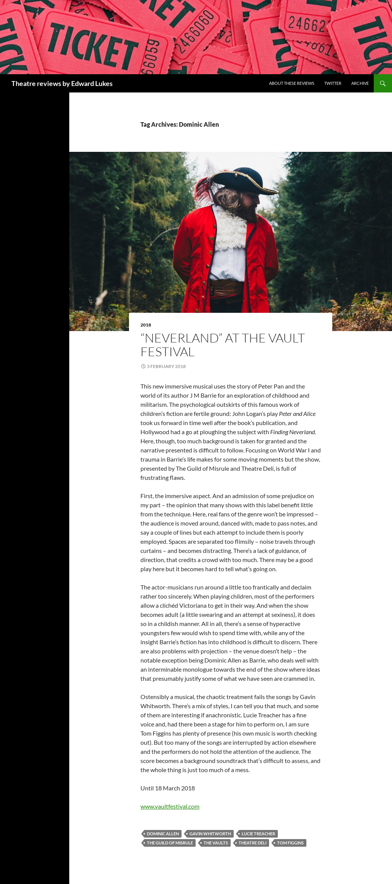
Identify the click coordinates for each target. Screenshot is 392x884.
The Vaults (216, 842)
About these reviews (291, 83)
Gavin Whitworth (210, 833)
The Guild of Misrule (170, 842)
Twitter (332, 83)
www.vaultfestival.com (169, 806)
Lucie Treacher (258, 833)
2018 (145, 325)
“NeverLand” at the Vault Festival (222, 344)
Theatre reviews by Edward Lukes (62, 83)
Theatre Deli (252, 842)
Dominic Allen (163, 833)
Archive (360, 83)
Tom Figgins (290, 842)
